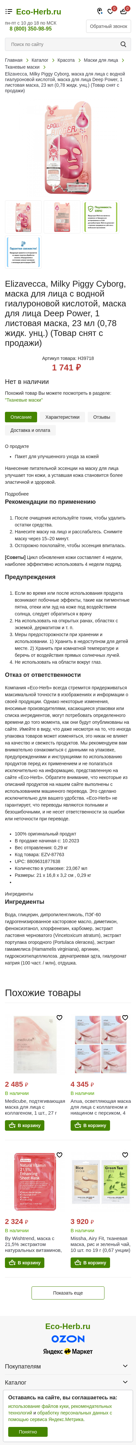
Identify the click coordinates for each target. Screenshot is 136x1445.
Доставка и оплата (30, 430)
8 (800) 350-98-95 (31, 29)
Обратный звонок (108, 26)
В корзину (29, 1125)
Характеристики (62, 417)
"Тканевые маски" (24, 400)
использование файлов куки (38, 1406)
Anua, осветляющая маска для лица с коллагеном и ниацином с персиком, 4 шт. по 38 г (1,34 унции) (101, 1110)
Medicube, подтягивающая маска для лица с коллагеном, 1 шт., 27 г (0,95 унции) (35, 1110)
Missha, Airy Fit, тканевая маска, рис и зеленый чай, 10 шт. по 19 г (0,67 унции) (101, 1244)
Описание (21, 417)
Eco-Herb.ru (38, 12)
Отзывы (101, 417)
